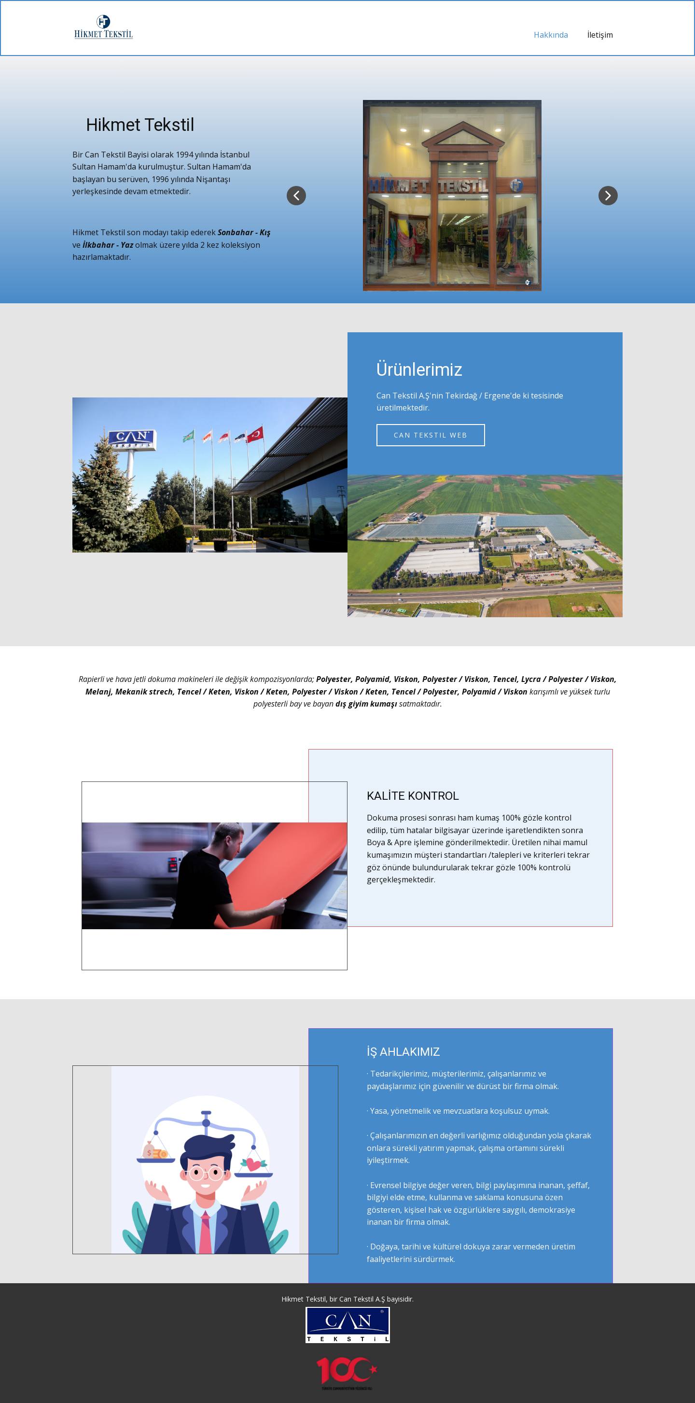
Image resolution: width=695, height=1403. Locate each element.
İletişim (600, 34)
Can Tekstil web (431, 434)
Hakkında (551, 34)
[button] (296, 195)
